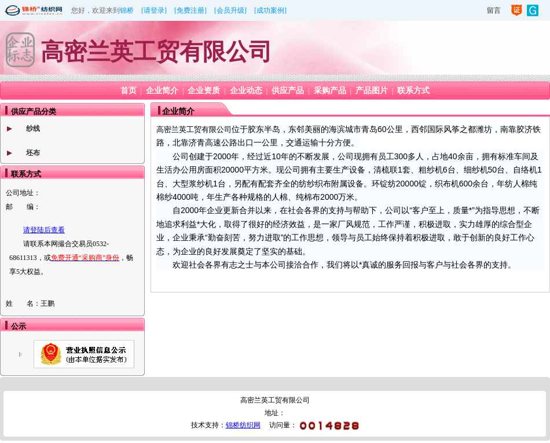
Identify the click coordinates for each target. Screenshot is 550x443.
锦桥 (127, 10)
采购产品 (330, 90)
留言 (494, 10)
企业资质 (204, 90)
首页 (128, 90)
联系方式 (413, 90)
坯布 (33, 153)
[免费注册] (190, 10)
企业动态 (246, 90)
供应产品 (288, 90)
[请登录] (154, 10)
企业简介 (162, 90)
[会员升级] (230, 10)
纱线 (33, 129)
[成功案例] (270, 10)
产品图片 (371, 90)
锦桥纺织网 (243, 425)
